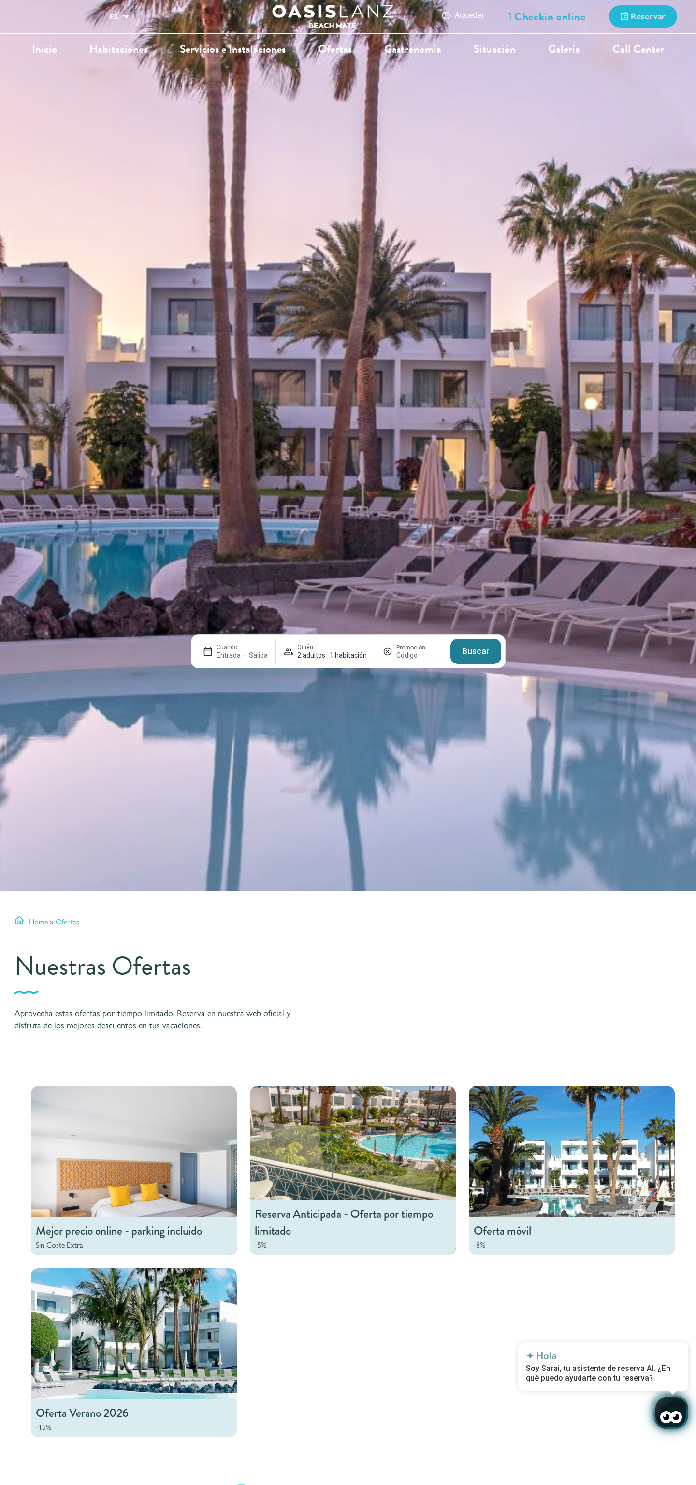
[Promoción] (419, 655)
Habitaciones (118, 49)
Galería (564, 49)
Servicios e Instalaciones (233, 49)
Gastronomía (412, 49)
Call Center (638, 49)
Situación (495, 49)
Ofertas (335, 49)
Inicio (44, 49)
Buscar (476, 651)
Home (38, 921)
